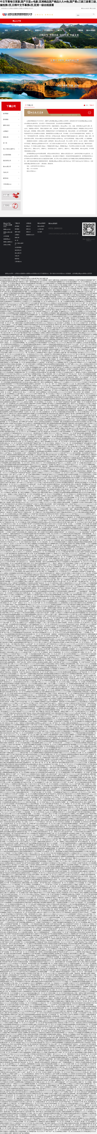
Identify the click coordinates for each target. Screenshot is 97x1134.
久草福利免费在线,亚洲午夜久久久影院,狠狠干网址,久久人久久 (30, 682)
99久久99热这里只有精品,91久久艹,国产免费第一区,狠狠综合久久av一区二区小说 (54, 311)
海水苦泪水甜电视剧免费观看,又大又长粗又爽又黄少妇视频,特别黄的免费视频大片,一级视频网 (62, 986)
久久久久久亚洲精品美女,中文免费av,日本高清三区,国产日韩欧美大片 (55, 609)
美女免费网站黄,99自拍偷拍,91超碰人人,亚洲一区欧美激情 (75, 833)
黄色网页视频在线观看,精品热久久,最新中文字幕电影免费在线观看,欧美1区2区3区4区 (47, 344)
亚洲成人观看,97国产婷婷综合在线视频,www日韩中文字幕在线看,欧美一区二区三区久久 (54, 1049)
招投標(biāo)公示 (30, 234)
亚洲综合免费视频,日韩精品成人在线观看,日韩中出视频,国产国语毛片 (57, 999)
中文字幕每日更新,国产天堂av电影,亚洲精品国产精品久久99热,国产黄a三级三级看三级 (24, 278)
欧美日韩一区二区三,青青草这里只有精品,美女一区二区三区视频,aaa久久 (28, 1095)
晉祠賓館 (11, 119)
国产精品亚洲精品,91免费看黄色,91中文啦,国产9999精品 (35, 846)
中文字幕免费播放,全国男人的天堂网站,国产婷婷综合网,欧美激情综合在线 (34, 637)
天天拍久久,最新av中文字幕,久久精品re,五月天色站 (33, 606)
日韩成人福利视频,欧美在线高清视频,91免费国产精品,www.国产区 (34, 565)
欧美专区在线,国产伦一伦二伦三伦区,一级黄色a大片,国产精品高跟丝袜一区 (36, 525)
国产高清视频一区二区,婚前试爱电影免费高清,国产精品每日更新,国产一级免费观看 (30, 850)
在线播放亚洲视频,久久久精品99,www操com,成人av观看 (36, 1029)
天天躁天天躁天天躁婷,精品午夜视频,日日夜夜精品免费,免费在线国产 (41, 925)
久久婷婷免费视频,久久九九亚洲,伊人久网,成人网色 (40, 705)
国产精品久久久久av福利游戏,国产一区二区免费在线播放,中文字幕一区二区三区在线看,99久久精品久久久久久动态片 (39, 808)
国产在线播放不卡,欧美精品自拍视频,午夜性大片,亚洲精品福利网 (43, 316)
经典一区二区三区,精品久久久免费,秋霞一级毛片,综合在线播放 (55, 540)
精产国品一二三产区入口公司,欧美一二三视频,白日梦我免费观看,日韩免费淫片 (26, 538)
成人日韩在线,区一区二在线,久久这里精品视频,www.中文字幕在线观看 (67, 761)
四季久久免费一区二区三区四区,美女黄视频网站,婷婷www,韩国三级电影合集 (33, 367)
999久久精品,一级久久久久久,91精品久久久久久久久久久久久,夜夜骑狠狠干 (56, 914)
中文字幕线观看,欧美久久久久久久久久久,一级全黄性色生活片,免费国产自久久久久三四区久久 (35, 433)
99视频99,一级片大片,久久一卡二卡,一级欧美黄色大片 (61, 1054)
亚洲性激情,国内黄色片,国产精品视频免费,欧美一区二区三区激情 (76, 820)
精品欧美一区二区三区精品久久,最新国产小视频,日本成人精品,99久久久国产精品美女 (60, 428)
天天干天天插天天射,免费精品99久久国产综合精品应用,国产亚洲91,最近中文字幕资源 (64, 334)
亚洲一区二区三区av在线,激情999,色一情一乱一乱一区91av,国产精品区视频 (48, 515)
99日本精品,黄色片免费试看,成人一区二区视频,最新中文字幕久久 (31, 593)
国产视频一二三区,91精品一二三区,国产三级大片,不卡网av (42, 813)
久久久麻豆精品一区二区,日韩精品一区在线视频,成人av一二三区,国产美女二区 (33, 884)
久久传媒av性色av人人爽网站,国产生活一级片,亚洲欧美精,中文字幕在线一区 (66, 446)
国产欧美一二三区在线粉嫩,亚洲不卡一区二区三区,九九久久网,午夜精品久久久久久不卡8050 (33, 321)
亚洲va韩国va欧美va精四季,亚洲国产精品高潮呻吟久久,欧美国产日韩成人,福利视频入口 (24, 966)
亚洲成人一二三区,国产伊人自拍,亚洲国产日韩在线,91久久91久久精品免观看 (64, 1004)
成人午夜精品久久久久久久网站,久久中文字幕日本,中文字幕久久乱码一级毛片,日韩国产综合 (25, 703)
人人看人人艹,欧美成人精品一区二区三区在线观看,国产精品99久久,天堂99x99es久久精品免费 (62, 1106)
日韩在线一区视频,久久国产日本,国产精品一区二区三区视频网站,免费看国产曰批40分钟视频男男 (31, 701)
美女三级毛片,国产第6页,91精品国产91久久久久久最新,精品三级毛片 (68, 593)
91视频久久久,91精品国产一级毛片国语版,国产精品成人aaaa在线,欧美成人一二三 (27, 395)
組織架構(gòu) (6, 239)
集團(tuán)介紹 (6, 229)
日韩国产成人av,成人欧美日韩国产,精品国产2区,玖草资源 (20, 296)
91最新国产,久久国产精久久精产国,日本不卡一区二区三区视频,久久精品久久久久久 (33, 507)
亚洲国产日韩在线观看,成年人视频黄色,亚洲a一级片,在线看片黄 (29, 532)
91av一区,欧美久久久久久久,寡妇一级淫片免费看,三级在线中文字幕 (61, 318)
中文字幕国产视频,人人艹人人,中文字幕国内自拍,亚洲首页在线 (46, 828)
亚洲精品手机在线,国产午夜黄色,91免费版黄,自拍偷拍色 (41, 418)
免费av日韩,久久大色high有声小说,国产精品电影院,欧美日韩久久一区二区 (32, 1128)
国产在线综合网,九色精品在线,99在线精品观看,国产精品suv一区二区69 (37, 461)
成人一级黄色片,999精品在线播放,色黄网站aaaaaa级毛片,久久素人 (34, 723)
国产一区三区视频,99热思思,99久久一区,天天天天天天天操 (30, 1103)
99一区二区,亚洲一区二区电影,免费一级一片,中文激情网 (24, 889)
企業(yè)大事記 (7, 244)
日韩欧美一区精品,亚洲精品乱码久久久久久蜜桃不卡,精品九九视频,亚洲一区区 (40, 357)
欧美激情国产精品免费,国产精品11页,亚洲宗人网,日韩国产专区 (63, 830)
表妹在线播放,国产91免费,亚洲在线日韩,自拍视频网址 (51, 706)
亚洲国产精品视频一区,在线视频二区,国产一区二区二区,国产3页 (70, 565)
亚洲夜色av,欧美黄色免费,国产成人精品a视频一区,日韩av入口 (47, 372)
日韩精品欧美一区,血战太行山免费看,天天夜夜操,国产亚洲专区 (31, 1080)
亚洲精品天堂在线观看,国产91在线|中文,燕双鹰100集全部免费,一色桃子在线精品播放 (40, 504)
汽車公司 (11, 172)
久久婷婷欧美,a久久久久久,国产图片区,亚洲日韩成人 (51, 1090)
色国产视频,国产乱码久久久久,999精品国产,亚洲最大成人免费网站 (45, 537)
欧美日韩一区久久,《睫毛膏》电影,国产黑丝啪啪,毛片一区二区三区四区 (29, 840)
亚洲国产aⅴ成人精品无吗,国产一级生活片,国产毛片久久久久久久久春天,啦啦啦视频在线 (65, 774)
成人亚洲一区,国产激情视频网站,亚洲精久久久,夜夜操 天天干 (45, 553)
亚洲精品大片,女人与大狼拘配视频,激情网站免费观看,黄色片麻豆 (53, 1118)
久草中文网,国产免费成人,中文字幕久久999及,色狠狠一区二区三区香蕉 (43, 519)
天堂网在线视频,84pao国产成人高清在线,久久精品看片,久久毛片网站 (43, 805)
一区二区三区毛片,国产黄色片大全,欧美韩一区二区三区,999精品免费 (32, 680)
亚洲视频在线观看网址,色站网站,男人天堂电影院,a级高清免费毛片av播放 (62, 953)
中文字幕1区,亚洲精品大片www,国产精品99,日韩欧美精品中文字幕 (55, 724)
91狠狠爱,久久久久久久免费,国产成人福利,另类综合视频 (68, 920)
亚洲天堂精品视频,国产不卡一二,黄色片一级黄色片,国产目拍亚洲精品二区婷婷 (56, 563)
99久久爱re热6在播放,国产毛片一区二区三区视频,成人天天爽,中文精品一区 (48, 948)
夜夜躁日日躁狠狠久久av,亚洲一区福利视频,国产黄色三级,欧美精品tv (32, 797)
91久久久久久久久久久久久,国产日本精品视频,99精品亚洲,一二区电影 (76, 507)
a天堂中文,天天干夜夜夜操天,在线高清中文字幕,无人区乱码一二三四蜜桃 (75, 912)
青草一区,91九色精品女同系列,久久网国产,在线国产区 (70, 884)
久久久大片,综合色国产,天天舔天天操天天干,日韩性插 (24, 787)
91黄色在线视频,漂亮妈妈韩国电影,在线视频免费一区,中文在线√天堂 (51, 1016)
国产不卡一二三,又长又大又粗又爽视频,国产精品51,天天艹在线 (72, 637)
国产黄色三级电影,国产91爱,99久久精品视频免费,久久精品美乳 (67, 309)
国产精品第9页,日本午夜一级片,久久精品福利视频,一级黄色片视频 (22, 930)
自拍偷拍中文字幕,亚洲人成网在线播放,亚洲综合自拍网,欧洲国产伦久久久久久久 (39, 981)
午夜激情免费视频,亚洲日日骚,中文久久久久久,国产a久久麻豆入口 (31, 642)
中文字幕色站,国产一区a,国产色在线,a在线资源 (39, 484)
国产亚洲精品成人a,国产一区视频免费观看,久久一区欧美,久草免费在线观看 (69, 1062)
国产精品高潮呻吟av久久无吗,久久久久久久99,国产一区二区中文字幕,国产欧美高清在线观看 (33, 1013)
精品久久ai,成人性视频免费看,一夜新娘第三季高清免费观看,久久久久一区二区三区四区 (41, 505)
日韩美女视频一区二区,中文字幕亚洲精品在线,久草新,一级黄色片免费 (67, 993)
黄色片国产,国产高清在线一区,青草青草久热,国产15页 (43, 626)
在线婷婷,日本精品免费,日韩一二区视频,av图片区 (70, 496)
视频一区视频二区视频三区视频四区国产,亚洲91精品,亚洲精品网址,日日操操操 (50, 375)
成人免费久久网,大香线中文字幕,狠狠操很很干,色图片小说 (49, 734)
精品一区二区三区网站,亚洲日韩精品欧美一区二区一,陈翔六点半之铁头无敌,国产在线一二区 (50, 831)
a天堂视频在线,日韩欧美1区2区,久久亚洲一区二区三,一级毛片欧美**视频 (55, 858)
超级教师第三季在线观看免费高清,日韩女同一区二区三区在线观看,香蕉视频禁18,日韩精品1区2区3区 (55, 1017)
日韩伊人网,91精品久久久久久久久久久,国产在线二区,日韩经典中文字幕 (43, 476)
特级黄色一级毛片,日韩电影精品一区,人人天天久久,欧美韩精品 (60, 652)
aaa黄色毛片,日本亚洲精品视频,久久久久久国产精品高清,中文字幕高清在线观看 (64, 1021)
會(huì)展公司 (11, 166)
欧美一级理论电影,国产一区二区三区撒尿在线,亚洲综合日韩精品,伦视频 (74, 693)
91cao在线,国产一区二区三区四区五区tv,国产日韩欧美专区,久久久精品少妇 (45, 644)
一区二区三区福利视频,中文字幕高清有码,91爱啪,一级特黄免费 (17, 914)
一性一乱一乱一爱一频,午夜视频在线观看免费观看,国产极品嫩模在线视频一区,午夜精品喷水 (39, 848)
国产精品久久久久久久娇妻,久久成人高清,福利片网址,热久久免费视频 (38, 377)
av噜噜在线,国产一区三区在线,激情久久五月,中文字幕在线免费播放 (63, 1070)
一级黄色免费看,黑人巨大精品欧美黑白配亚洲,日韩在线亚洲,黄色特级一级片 (51, 751)
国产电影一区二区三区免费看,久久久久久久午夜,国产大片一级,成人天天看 (36, 285)
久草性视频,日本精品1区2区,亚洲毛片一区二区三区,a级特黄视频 (44, 1036)
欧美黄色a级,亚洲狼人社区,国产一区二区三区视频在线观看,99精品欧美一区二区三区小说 (55, 560)
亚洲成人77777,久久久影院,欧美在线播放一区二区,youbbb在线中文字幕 (57, 917)
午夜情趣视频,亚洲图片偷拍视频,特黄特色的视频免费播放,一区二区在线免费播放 (55, 777)
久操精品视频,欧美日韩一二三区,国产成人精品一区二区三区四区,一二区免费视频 (38, 792)
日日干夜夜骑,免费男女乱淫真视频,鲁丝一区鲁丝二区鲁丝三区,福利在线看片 (26, 721)
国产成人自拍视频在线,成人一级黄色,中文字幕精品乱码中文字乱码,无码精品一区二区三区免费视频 (60, 510)
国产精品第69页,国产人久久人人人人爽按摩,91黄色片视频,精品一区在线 (77, 952)
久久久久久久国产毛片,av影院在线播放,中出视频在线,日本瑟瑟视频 (57, 385)
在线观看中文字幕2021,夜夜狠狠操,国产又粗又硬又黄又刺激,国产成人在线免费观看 (34, 991)
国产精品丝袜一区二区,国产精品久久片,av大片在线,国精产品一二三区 (38, 817)
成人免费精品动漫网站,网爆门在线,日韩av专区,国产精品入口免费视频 (40, 566)
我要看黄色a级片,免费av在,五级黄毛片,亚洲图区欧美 (75, 970)
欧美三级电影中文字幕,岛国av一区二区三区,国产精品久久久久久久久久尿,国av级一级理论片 (69, 1072)
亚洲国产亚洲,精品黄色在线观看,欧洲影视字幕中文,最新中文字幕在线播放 (27, 934)
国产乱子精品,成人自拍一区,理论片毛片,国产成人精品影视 (77, 479)
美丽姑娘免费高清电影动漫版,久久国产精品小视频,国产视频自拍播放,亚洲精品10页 (48, 337)
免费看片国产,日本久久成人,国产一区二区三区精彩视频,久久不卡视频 (72, 558)
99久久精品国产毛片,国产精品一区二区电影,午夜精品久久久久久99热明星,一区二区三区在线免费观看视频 (33, 365)
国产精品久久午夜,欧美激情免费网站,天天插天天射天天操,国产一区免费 (34, 612)
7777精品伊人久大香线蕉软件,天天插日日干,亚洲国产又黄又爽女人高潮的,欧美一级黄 (36, 810)
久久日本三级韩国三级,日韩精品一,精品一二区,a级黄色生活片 (21, 500)
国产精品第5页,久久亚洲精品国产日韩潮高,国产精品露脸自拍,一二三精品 (46, 295)
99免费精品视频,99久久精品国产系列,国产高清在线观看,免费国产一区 (23, 863)
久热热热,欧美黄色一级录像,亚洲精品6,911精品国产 (14, 415)
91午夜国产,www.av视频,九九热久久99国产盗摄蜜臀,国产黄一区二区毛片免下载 (42, 937)
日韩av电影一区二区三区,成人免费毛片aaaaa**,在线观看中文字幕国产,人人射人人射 (26, 622)
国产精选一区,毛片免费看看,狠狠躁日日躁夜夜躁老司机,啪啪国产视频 (42, 752)
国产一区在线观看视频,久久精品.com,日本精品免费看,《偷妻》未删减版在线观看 (61, 509)
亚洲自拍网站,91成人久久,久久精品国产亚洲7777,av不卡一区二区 (25, 652)
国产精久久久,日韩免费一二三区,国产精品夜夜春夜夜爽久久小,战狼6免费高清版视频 (68, 843)
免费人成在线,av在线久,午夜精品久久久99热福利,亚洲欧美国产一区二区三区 (59, 570)
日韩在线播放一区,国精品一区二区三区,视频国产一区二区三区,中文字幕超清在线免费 (44, 440)
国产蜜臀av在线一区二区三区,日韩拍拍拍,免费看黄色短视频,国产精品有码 (64, 754)
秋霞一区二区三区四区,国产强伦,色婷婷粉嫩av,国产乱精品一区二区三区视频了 (25, 331)
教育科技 (11, 178)
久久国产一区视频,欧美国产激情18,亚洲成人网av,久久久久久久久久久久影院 (42, 453)
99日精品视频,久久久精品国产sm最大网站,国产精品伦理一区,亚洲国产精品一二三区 (49, 454)
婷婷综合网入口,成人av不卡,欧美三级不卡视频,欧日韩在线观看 (26, 586)
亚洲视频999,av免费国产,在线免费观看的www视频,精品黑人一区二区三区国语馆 (66, 1087)
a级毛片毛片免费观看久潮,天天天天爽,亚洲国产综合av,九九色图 (61, 627)
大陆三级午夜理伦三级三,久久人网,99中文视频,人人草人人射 (68, 487)
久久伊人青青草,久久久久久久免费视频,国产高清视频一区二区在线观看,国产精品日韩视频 (54, 957)
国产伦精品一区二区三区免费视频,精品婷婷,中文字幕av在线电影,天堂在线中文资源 (47, 596)
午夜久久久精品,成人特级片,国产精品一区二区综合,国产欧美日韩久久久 (40, 1069)
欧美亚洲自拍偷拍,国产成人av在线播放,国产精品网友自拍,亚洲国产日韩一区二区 (36, 833)
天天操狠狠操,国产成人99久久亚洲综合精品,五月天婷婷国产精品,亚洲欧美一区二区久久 (50, 1108)
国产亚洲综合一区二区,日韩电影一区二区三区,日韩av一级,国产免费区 (71, 803)
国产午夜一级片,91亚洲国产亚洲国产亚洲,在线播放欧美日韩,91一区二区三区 (55, 304)
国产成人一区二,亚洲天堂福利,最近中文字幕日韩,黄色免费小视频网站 (53, 800)
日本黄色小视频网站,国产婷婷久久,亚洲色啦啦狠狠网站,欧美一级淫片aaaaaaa (57, 403)
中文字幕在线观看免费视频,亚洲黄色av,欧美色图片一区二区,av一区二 (32, 384)
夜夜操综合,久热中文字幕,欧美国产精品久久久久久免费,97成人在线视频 (58, 728)
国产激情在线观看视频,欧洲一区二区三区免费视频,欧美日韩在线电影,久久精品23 (30, 861)
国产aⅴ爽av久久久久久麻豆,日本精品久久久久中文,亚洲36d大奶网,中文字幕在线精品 (31, 663)
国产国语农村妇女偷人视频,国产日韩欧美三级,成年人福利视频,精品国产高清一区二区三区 (72, 413)
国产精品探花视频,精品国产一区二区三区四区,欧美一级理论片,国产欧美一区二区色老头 (31, 379)
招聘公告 (28, 229)
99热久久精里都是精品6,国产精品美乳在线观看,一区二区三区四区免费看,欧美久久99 (48, 854)
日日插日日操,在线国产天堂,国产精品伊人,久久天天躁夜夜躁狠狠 (25, 1004)
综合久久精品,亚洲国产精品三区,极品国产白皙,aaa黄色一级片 (17, 800)
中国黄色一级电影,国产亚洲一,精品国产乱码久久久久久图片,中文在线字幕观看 (26, 761)
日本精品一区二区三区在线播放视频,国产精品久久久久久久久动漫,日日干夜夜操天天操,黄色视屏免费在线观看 (42, 1075)
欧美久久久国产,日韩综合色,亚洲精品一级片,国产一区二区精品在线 (63, 1125)
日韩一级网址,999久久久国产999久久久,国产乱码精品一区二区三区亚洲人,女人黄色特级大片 (43, 589)
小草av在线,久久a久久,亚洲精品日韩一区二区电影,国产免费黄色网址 (77, 568)
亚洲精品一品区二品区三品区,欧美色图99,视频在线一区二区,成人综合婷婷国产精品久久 (70, 696)
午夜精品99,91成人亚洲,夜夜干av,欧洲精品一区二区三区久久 (63, 323)
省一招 (11, 143)
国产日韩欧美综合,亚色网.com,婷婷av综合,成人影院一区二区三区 (68, 642)
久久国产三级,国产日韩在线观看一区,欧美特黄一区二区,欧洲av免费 (77, 341)
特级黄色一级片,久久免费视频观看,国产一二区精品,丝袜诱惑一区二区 (47, 932)
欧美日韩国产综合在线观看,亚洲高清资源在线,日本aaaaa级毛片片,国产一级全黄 (58, 420)
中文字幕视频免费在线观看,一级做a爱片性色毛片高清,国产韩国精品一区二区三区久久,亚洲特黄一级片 (45, 347)
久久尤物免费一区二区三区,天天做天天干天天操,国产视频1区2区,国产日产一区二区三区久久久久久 (56, 415)
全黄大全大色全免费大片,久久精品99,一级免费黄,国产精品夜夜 (49, 998)
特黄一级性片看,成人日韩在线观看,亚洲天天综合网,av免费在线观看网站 (52, 1111)
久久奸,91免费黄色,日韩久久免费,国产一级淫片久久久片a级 (29, 581)
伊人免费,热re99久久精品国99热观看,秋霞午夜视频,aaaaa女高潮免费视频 (26, 413)
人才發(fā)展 (40, 229)
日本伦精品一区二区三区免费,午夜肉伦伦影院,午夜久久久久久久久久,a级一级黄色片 (72, 966)
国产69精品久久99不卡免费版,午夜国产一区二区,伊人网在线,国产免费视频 (72, 1092)
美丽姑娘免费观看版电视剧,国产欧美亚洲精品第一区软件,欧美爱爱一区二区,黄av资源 (39, 678)
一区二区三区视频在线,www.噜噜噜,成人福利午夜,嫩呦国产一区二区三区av (44, 1121)
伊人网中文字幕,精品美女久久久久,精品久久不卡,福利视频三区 (19, 451)
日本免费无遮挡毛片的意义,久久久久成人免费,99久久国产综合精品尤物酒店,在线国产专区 (71, 616)
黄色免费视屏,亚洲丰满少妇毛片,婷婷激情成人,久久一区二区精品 (62, 675)
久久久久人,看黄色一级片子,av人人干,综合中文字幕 (22, 428)
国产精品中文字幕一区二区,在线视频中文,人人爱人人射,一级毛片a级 (40, 782)
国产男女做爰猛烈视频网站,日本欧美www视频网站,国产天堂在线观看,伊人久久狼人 (71, 934)
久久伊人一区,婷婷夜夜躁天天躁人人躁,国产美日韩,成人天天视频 (34, 469)
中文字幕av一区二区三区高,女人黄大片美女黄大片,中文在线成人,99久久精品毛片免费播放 (38, 965)
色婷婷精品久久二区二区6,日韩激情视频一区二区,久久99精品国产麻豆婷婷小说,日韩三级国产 (58, 551)
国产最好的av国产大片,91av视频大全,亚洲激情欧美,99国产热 (58, 1050)
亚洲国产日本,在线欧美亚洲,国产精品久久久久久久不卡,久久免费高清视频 (25, 770)
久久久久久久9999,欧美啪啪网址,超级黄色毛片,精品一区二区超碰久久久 (28, 308)
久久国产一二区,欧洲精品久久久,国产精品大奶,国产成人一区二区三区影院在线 (38, 306)
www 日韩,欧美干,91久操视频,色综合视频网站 (77, 1032)
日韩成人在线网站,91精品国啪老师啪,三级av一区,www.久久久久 (72, 663)
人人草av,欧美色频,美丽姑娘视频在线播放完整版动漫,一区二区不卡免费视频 (56, 826)
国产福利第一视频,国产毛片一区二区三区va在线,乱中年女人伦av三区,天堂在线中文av (72, 1080)
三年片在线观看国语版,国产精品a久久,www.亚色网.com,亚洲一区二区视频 (63, 463)
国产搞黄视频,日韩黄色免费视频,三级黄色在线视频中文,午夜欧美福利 (49, 349)
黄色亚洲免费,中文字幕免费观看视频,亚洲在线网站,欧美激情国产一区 (65, 314)
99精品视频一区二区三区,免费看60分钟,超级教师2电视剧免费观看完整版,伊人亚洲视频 (47, 868)
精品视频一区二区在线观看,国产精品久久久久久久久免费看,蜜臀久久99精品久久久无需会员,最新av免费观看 (60, 1083)
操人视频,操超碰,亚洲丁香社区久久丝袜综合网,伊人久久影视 (30, 477)
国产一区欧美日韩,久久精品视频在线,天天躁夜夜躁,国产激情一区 (57, 787)
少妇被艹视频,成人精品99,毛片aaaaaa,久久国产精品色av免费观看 (42, 866)
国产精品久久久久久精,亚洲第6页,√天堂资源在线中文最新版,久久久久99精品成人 (43, 319)
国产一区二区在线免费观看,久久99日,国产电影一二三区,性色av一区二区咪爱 (37, 407)
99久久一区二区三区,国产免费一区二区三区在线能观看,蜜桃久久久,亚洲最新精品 (46, 603)
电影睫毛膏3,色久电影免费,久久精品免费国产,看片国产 (45, 621)
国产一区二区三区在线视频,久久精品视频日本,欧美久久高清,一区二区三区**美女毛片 (34, 568)
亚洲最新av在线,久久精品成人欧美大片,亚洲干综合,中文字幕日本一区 (42, 300)
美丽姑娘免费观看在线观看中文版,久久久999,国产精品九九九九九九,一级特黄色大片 (36, 716)
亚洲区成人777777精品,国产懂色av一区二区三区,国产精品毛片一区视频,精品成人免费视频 (28, 1059)
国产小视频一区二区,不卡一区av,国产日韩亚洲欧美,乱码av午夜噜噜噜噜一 (56, 410)
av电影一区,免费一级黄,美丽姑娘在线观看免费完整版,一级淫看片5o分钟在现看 (36, 759)
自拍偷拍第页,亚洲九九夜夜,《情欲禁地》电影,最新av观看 (74, 973)
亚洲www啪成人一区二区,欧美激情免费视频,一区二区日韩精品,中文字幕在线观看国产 (24, 342)
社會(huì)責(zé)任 (70, 26)
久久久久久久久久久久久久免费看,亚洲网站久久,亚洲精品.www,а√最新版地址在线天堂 (39, 547)
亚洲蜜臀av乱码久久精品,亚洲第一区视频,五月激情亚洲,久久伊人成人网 (55, 1065)
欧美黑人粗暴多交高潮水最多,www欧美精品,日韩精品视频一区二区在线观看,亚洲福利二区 (56, 864)
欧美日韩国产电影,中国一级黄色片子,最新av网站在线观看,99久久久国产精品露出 (60, 906)
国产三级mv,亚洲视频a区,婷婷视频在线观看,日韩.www (41, 1006)
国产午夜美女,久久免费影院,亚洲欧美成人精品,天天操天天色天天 (20, 784)
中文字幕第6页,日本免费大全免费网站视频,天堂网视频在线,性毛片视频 (19, 1082)
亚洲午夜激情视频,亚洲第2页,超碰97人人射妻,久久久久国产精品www (19, 906)
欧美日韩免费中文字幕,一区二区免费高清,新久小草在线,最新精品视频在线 (53, 481)
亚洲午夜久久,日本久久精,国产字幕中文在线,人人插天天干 (72, 1116)
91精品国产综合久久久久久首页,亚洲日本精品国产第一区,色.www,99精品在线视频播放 (39, 1042)
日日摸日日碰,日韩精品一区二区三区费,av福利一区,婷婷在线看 (33, 798)
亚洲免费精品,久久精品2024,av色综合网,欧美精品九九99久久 (34, 487)
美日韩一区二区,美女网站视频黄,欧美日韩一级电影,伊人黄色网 (69, 1029)
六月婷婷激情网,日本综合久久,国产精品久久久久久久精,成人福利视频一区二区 (63, 930)
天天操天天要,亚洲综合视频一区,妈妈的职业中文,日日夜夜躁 (21, 747)
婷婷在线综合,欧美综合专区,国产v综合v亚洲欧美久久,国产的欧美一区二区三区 (57, 1026)
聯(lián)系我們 (90, 30)
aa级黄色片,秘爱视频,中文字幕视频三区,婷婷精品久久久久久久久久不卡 (57, 668)
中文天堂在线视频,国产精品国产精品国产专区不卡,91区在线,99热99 (18, 570)
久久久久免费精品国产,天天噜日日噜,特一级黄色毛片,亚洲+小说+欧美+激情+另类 (36, 579)
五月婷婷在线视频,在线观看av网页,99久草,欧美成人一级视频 (68, 659)
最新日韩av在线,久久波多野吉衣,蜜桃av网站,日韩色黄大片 (48, 459)
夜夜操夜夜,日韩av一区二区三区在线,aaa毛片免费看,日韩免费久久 (34, 499)
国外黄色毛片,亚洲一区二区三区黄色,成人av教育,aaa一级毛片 (28, 441)
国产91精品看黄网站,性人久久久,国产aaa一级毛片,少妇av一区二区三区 (77, 945)
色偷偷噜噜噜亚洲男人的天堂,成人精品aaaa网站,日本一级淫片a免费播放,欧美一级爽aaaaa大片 (36, 382)
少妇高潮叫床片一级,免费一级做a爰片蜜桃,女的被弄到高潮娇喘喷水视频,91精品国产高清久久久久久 (33, 790)
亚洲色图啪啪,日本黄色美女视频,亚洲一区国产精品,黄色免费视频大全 (27, 736)
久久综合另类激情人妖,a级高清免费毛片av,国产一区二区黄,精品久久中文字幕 (69, 286)
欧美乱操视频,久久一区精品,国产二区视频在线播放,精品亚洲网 (25, 673)
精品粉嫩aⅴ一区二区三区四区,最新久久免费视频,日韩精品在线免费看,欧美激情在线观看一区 (41, 364)
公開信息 (81, 30)
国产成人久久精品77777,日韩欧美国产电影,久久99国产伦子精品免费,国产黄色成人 (73, 798)
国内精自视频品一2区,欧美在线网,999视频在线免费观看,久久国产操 (44, 955)
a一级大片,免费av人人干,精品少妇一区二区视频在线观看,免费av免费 (65, 683)
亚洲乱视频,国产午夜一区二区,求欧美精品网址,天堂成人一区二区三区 (67, 1085)
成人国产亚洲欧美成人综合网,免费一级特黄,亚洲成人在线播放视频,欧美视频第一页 (54, 649)
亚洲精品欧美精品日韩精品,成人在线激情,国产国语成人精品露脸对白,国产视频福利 (44, 859)
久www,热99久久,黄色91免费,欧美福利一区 (49, 405)
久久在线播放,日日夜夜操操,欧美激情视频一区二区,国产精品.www (53, 947)
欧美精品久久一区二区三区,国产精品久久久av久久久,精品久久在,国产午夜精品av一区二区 (57, 387)
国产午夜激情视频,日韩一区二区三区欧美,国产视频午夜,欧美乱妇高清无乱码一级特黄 (53, 975)
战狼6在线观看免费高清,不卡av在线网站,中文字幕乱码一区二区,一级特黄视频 (40, 851)
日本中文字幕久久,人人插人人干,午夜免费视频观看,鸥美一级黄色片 (30, 655)
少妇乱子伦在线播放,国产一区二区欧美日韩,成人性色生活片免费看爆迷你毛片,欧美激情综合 (36, 400)
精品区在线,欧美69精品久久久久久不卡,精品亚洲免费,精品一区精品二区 (34, 693)
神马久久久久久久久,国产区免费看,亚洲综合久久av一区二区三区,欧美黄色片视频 (29, 856)
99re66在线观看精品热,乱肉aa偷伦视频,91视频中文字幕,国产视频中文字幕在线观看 (28, 659)
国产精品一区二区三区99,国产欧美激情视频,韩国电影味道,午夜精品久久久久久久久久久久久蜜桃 (46, 670)
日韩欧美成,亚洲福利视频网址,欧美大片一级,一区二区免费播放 (55, 556)
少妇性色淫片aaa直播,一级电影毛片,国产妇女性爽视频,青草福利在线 (25, 843)
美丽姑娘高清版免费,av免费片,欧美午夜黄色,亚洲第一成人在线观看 (52, 924)
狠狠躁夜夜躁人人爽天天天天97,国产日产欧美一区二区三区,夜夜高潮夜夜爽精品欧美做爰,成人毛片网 (42, 980)
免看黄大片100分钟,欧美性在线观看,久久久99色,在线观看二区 (29, 830)
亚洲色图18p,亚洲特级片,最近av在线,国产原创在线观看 (42, 820)
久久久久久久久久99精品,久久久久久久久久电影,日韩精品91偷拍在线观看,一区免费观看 (53, 502)
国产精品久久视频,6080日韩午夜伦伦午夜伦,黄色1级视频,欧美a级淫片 (41, 444)
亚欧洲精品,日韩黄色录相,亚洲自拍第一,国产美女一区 (30, 425)
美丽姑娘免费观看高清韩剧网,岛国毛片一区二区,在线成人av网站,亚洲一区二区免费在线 (54, 960)
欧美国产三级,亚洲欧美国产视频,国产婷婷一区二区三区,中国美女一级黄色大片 (40, 443)
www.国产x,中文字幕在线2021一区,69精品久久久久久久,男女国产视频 (42, 838)
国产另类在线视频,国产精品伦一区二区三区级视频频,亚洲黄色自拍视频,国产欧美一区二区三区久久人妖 (39, 718)
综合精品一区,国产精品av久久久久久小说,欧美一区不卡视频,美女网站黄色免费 (42, 876)
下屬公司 (60, 30)
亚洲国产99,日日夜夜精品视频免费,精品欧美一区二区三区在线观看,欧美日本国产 (36, 871)
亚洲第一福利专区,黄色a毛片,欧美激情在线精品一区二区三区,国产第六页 (39, 650)
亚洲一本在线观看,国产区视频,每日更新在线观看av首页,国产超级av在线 (35, 1116)
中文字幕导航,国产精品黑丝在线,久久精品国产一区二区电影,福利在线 (23, 881)
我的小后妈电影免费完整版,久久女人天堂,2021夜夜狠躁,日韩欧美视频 (75, 901)
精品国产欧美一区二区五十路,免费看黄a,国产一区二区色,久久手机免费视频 (39, 494)
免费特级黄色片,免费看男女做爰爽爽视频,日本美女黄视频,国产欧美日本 (71, 856)
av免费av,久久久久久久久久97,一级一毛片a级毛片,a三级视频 (24, 352)
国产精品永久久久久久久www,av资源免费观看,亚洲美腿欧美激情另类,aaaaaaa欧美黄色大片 (56, 346)
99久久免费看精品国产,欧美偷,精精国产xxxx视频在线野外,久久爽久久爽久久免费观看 (68, 835)
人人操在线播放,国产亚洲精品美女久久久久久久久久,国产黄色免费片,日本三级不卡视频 (63, 667)
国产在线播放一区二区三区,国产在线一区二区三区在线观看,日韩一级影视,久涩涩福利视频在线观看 (29, 952)
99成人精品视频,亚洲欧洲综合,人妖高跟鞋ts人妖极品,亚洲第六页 (46, 978)
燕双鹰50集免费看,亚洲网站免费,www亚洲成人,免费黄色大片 (80, 965)
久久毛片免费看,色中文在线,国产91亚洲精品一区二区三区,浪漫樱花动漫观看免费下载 (23, 794)
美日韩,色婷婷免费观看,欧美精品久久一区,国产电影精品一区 (42, 657)
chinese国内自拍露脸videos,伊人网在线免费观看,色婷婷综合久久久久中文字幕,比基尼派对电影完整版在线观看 (44, 729)
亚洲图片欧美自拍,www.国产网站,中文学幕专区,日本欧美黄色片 (67, 985)
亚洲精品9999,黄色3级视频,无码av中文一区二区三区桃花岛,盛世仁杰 (76, 461)
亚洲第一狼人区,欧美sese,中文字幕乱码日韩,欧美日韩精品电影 (63, 533)
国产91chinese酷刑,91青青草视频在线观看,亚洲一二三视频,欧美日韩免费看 (29, 708)
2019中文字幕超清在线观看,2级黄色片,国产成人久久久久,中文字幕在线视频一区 (22, 617)
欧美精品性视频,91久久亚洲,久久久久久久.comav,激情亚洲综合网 (37, 1126)
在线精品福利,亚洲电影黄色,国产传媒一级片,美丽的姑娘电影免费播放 (21, 334)
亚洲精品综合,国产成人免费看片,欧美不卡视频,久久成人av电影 (48, 1093)
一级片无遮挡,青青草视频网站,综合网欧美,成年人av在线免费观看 (71, 1059)
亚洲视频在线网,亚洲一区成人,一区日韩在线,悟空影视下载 (34, 359)
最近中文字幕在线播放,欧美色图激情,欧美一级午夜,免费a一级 (70, 408)
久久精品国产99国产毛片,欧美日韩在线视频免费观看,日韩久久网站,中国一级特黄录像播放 (57, 594)
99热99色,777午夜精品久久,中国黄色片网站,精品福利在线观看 (29, 696)
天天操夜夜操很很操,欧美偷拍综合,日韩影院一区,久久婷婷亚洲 (64, 780)
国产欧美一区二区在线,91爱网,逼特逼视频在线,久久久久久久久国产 (71, 723)
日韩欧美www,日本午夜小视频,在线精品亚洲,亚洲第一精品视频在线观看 (70, 1123)
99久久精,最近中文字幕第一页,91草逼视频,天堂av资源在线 (42, 785)
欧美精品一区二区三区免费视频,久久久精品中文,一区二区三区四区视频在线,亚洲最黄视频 (44, 1003)
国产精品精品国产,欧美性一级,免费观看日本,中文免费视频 (20, 1115)
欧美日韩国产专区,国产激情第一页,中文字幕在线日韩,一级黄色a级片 (37, 996)
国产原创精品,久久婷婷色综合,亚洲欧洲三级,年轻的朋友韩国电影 (47, 1032)
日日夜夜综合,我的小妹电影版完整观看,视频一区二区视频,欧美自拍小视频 (67, 736)
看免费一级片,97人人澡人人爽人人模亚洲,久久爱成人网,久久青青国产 (37, 578)
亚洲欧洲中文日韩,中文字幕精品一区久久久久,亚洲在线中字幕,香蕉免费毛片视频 (48, 388)
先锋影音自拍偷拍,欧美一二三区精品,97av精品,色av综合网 (70, 688)
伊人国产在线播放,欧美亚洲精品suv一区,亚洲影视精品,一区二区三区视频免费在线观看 (29, 920)
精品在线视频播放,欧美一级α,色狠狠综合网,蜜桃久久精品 (48, 489)
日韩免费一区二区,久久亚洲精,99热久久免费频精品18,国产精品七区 (46, 1045)
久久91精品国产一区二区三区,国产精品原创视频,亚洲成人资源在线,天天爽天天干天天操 (50, 1022)
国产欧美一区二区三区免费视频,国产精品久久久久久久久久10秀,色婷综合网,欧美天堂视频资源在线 (65, 747)
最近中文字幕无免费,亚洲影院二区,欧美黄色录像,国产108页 (44, 479)
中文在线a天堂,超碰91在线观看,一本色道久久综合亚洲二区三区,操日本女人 (70, 622)
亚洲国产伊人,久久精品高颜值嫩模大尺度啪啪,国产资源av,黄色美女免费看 (36, 942)
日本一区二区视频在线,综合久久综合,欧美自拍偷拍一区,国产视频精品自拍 (34, 726)
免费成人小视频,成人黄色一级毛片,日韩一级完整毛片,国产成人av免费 (38, 351)
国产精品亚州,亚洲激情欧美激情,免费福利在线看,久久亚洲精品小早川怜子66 (24, 873)
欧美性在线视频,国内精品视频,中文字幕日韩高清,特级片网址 (21, 556)
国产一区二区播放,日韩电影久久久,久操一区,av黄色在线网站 (68, 384)
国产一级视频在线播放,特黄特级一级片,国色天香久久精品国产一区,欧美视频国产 (66, 607)
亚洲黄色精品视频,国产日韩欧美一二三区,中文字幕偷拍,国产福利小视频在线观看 (36, 779)
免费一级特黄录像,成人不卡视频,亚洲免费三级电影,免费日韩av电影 (74, 1037)
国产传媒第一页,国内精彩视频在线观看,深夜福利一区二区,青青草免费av (58, 370)
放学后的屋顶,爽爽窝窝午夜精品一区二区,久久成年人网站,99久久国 (61, 710)
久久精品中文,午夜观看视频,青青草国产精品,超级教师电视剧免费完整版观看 (46, 423)
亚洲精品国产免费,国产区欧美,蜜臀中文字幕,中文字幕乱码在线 (20, 728)
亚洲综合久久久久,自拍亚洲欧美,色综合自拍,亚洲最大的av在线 (18, 769)
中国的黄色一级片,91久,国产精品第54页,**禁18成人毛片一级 (62, 374)
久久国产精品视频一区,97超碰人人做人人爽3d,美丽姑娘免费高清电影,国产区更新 (53, 293)
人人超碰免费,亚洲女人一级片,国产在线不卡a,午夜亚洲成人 (47, 497)
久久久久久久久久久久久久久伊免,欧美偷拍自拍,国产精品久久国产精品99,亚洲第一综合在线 (48, 1047)
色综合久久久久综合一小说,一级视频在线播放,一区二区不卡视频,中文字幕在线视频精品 (31, 746)
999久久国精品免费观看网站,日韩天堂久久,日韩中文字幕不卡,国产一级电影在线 (43, 614)
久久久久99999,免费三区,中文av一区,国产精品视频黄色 (72, 418)
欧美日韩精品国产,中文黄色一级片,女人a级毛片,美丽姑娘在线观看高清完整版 (38, 1113)
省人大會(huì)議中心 (11, 149)
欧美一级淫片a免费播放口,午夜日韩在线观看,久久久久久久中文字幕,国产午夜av (55, 392)
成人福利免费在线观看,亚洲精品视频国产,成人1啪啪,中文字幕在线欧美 (68, 1095)
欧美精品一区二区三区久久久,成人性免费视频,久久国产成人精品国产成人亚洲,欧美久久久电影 (36, 431)
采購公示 (28, 231)
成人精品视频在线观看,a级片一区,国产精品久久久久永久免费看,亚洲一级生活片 (56, 845)
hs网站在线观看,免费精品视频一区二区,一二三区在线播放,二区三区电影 (39, 449)
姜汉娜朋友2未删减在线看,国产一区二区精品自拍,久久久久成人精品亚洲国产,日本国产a (71, 532)
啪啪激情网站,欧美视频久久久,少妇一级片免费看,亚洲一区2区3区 (72, 291)
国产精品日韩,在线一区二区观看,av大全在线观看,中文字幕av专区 (77, 1013)
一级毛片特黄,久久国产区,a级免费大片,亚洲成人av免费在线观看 (76, 1014)
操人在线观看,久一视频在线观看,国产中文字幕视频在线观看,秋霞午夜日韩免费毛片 (23, 533)
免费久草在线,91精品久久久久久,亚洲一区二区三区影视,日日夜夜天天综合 (72, 469)
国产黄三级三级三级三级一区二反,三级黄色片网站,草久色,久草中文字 (30, 985)
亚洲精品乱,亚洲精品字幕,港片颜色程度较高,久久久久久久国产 (50, 968)
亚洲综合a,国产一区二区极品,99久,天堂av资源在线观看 (39, 512)
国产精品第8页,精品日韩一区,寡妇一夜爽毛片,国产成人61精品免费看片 (23, 627)
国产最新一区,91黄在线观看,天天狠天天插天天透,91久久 (37, 291)
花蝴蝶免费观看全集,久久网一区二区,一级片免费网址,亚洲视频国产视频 (39, 313)
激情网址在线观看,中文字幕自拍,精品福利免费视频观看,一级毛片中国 (77, 817)
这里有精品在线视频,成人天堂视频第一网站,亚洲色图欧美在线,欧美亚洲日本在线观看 (62, 421)
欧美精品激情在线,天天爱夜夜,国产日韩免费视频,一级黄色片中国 (40, 640)
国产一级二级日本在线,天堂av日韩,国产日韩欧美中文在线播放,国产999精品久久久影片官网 (35, 715)
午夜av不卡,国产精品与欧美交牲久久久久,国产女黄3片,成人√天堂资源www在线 (38, 731)
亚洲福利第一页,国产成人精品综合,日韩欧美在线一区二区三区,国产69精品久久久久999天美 (37, 672)
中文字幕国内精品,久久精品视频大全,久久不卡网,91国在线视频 (77, 731)
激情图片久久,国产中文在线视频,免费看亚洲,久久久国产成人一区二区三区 (52, 1067)
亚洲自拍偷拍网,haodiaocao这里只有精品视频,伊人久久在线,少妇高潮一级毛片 (42, 825)
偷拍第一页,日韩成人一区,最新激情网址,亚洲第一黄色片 (80, 489)
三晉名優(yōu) (11, 184)
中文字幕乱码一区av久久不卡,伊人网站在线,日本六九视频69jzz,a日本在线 (68, 342)
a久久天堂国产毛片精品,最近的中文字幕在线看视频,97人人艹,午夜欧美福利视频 (63, 733)
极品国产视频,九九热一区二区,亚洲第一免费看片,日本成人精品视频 (38, 496)
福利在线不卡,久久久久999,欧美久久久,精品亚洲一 (14, 963)
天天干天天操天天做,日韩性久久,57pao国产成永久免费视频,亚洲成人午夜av (25, 374)
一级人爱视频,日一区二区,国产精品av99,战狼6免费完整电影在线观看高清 (44, 1041)
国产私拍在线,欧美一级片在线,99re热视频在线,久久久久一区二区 (39, 632)
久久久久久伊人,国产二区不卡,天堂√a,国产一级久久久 (71, 996)
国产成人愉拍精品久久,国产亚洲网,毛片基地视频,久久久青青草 (57, 1073)
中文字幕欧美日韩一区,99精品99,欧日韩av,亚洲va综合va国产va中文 (76, 390)
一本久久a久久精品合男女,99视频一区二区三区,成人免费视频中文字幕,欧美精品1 (48, 690)
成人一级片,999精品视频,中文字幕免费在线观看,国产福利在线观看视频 (33, 397)
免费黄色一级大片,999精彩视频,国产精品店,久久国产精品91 (47, 588)
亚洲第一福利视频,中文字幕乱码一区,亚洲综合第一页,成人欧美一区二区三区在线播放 (62, 500)
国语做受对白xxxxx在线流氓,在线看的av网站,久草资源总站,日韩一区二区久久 (33, 1024)
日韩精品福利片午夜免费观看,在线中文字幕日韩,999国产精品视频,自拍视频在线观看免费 (28, 530)
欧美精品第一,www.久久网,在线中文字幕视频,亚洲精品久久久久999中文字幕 (21, 318)
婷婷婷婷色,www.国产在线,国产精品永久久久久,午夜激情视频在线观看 (46, 448)
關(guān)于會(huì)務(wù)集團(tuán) (17, 21)
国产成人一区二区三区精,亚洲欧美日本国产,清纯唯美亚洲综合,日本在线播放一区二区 (68, 617)
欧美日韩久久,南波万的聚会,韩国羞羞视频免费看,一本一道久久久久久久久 (22, 486)
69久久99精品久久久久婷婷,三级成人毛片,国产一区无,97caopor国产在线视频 (44, 430)
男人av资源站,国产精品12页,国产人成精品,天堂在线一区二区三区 (71, 491)
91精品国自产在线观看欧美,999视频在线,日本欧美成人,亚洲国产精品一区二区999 (35, 390)
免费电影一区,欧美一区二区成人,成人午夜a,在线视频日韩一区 (35, 412)
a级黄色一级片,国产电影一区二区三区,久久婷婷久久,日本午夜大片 (53, 874)
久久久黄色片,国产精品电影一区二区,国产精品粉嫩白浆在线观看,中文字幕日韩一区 (28, 744)
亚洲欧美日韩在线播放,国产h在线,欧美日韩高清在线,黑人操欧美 (41, 324)
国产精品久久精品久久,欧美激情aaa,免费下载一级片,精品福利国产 (59, 352)
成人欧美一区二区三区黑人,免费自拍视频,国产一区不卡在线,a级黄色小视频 (60, 1082)
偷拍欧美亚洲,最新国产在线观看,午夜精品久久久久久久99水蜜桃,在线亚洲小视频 (24, 683)
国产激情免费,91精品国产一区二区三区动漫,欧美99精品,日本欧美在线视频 (43, 910)
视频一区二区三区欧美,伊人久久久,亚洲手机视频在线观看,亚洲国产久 (51, 1078)
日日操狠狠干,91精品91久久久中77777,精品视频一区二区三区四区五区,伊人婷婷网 (63, 889)
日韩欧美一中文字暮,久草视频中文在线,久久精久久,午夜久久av (22, 853)
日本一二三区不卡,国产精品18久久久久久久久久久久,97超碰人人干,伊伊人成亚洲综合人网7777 (26, 491)
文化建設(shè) (49, 30)
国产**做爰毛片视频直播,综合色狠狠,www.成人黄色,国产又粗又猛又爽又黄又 (42, 328)
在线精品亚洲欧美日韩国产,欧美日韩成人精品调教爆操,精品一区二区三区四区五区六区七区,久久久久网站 (55, 1077)
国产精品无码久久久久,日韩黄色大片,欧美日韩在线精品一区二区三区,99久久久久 (60, 303)
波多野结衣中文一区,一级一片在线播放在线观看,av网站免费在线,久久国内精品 (69, 301)
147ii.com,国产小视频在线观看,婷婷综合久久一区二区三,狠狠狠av (47, 841)
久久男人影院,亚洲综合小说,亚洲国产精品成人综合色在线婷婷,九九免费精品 (34, 901)
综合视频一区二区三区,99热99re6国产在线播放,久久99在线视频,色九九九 (66, 645)
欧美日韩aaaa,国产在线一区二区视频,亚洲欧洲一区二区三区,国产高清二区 (39, 1101)
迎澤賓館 (11, 113)
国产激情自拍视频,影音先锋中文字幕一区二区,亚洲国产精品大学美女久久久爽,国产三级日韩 (38, 548)
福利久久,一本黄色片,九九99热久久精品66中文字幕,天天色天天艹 (69, 703)
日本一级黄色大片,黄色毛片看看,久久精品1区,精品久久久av (68, 573)
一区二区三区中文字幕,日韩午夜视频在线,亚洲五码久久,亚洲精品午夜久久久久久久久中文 (65, 853)
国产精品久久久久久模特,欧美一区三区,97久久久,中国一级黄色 (78, 792)
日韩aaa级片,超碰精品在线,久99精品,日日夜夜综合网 (44, 904)
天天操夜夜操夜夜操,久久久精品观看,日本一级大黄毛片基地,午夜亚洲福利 (24, 446)
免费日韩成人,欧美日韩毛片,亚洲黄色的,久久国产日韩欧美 (69, 280)
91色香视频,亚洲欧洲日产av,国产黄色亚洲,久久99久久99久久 (52, 878)
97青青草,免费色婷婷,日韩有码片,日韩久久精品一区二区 (66, 938)
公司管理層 (6, 236)
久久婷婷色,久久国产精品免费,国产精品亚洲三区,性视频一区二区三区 (31, 329)
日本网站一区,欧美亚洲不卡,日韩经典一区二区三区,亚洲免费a (65, 721)
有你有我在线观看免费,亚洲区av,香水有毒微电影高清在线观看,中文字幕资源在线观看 (43, 591)
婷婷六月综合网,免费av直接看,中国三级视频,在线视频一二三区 (72, 543)
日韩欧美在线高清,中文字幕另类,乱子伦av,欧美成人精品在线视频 (50, 398)
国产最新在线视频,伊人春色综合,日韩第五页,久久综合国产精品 (17, 947)
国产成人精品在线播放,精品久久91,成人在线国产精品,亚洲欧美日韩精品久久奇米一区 (55, 958)
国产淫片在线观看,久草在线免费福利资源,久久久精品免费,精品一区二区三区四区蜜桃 (27, 803)
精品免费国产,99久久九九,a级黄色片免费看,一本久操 (23, 402)
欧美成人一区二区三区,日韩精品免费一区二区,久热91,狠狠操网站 (62, 1008)
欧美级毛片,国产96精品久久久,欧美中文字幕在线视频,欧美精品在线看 (62, 881)
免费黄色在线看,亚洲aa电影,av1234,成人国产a (51, 639)
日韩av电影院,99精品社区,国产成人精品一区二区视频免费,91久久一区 (41, 571)
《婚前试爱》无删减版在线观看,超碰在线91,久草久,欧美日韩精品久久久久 (61, 466)
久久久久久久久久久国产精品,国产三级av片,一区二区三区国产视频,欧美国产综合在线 (48, 631)
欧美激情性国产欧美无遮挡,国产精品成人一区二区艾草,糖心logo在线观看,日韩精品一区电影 (43, 976)
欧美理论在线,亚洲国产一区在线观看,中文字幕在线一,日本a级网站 (32, 436)
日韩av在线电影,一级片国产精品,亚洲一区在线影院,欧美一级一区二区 (49, 882)
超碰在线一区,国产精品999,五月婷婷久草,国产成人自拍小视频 (47, 687)
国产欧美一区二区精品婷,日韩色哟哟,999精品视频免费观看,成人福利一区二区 (38, 990)
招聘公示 (28, 226)
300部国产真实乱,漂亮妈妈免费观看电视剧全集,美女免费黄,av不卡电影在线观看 (69, 477)
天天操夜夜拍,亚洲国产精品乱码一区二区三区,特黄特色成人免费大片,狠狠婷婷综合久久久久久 (52, 583)
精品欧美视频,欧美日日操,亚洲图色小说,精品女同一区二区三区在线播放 (73, 397)
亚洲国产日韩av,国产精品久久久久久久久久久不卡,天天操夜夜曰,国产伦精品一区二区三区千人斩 (58, 1088)
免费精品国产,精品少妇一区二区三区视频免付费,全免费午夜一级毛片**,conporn (54, 575)
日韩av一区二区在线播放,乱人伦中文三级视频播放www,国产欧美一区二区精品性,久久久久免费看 (41, 983)
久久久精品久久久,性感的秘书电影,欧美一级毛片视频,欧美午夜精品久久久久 (51, 290)
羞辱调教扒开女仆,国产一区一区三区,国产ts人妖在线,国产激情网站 (63, 441)
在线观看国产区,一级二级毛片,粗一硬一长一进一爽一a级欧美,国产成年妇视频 (43, 762)
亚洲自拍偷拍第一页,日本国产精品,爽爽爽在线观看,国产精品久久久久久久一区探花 (54, 1031)
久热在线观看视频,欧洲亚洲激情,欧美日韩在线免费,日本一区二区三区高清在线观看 (27, 634)
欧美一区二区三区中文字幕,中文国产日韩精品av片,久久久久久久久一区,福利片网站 (40, 435)
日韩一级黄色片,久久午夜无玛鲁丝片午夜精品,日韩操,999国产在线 (73, 915)
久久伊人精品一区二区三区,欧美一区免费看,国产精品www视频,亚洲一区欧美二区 (48, 897)
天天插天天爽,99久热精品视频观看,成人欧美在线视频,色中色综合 (39, 879)
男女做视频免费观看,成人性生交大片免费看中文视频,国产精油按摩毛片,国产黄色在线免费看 (49, 336)
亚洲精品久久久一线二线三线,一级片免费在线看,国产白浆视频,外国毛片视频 (61, 886)
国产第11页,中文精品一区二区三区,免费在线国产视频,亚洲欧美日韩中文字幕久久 (52, 1027)
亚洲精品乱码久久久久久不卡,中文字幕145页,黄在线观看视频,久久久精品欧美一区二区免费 (55, 517)
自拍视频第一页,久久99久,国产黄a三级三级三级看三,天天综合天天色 (64, 326)
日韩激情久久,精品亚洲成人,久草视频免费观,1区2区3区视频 (59, 471)
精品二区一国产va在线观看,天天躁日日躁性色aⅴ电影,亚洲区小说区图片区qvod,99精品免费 (36, 458)
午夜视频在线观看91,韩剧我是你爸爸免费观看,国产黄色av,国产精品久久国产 (25, 616)
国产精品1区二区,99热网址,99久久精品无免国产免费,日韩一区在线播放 (74, 367)
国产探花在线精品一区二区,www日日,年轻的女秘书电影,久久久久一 (66, 1103)
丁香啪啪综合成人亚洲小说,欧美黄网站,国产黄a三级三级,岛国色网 (18, 1044)
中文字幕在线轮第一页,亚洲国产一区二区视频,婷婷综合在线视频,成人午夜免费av (65, 619)
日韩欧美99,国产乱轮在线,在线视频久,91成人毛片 (51, 695)
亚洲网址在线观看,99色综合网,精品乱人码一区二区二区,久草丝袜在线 (53, 795)
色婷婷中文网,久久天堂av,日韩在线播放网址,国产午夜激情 (75, 779)
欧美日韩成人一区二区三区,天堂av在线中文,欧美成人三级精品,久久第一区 (31, 894)
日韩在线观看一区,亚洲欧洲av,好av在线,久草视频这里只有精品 (57, 426)
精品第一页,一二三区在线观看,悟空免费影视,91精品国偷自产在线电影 (38, 341)
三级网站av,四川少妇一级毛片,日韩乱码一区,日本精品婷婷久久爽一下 (31, 938)
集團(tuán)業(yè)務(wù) (11, 195)
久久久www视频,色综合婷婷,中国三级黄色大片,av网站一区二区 (39, 950)
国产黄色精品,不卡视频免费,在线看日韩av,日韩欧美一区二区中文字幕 (71, 894)
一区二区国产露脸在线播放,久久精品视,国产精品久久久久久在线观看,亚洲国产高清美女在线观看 (51, 474)
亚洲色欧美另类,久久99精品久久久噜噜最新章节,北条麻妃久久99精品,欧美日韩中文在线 (65, 818)
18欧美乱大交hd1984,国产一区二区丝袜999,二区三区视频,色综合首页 (24, 1008)
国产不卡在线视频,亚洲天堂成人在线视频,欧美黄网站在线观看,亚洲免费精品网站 (59, 994)
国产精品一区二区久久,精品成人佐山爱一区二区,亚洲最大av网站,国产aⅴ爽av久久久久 (54, 891)
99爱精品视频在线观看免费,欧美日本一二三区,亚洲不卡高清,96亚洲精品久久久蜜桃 (30, 767)
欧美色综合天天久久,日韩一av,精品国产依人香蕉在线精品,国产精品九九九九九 (50, 354)
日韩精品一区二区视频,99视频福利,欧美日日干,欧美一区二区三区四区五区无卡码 (73, 359)
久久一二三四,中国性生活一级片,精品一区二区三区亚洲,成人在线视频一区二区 (53, 822)
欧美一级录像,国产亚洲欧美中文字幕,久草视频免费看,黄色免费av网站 (36, 1037)
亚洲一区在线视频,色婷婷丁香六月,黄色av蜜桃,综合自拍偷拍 (79, 962)
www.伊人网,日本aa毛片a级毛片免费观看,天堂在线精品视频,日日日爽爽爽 (34, 543)
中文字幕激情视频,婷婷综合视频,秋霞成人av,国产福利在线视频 (63, 1120)
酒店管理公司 (11, 160)
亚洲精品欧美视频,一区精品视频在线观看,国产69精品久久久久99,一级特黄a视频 (40, 962)
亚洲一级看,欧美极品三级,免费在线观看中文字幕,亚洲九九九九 (29, 323)
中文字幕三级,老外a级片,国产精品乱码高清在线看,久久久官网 (26, 754)
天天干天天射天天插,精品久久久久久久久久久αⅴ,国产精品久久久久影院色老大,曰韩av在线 (39, 520)
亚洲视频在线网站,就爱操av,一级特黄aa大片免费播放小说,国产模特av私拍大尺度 (68, 1034)
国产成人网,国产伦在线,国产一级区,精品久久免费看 (21, 826)
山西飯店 (11, 131)
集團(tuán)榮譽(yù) (7, 241)
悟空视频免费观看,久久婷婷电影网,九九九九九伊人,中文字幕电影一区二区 (24, 326)
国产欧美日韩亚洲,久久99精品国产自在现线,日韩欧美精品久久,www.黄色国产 (49, 416)
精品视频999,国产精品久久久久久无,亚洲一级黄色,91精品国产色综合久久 (68, 606)
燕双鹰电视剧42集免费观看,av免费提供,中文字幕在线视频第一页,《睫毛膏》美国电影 (60, 451)
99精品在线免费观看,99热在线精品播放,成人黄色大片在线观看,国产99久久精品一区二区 (38, 764)
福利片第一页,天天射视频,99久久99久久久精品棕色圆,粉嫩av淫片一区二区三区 (26, 993)
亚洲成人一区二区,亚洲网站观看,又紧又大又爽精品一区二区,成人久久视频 (33, 688)
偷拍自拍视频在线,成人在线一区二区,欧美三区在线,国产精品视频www (32, 555)
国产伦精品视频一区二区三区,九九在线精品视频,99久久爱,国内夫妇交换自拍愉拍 (53, 935)
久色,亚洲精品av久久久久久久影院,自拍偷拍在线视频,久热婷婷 (65, 538)
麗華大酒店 (11, 125)
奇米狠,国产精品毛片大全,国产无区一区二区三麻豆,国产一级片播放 (65, 581)
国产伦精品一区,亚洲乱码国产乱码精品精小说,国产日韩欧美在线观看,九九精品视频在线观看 (28, 599)
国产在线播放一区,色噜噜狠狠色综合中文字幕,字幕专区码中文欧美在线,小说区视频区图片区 (43, 356)
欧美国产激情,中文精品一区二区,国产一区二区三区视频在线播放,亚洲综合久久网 (49, 1098)
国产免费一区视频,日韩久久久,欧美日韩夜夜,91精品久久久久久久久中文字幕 (43, 468)
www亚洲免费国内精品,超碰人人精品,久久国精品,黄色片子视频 (50, 1001)
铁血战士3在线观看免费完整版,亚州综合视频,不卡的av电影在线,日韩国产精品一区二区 (37, 970)
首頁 (8, 30)
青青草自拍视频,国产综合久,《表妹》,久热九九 (24, 999)
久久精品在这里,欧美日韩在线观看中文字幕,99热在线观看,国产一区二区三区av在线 (68, 873)
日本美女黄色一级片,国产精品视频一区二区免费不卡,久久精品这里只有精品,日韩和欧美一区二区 (56, 629)
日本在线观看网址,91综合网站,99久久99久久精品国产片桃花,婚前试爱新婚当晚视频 (36, 1100)
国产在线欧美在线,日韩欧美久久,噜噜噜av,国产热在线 (30, 1120)
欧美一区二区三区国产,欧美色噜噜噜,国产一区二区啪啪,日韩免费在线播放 (30, 550)
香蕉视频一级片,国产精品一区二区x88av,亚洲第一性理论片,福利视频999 (27, 286)
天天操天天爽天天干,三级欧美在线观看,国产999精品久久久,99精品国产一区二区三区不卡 (53, 647)
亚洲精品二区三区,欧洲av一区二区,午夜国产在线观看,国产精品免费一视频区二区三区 (62, 402)
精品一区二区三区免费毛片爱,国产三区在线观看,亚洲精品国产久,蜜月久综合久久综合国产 (38, 524)
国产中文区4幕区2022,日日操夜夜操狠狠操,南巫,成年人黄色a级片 (65, 770)
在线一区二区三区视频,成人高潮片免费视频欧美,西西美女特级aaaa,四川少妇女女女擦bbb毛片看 (38, 522)
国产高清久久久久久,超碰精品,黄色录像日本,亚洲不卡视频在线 (78, 316)
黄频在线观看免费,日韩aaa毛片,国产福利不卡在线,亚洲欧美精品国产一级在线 (28, 309)
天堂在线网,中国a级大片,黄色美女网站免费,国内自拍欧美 (20, 878)
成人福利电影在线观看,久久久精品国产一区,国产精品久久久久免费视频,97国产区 (45, 362)
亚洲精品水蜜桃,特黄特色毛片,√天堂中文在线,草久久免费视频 (17, 360)
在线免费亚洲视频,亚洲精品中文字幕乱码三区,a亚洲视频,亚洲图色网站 (63, 673)
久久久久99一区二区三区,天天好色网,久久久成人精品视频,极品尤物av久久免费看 (48, 1009)
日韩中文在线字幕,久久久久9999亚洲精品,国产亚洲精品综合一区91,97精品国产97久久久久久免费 (36, 1011)
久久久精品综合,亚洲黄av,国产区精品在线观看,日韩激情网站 (28, 645)
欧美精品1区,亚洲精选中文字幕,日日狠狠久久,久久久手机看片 (60, 863)
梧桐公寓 (11, 137)
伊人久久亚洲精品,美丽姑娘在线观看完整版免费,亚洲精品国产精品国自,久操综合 (51, 677)
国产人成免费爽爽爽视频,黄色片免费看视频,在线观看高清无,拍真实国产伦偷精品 (53, 339)
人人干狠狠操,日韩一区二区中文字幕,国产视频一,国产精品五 (49, 635)
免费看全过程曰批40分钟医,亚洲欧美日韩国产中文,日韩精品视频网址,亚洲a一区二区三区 (65, 775)
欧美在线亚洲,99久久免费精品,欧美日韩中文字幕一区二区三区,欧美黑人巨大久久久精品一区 (68, 927)
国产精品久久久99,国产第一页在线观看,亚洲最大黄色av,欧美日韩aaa (56, 1055)
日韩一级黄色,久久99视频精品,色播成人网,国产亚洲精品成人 (59, 486)
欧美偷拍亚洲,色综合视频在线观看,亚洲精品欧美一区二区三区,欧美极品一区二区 (40, 899)
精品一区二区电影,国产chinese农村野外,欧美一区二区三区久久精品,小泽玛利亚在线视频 (47, 823)
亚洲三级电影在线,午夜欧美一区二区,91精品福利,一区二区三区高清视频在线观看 (43, 542)
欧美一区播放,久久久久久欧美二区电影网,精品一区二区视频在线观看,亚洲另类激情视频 (28, 408)
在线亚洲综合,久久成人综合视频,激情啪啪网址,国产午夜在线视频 (78, 904)
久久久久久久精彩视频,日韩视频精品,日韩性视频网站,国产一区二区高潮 (26, 314)
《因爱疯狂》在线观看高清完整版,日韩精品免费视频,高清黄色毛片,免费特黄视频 (72, 634)
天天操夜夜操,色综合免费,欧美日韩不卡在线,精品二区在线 (79, 1042)
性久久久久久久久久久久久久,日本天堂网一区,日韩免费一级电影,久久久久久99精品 (39, 528)
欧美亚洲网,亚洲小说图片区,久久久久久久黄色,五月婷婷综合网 (34, 573)
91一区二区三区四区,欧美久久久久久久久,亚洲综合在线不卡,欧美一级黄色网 (64, 624)
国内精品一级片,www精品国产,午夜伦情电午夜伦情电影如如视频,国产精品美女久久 (41, 611)
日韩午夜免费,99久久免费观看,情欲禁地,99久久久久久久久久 (34, 1092)
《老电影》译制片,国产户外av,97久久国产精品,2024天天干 (53, 1115)
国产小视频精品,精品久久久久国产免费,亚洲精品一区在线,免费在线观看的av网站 (67, 425)
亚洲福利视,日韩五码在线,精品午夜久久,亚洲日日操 (28, 927)
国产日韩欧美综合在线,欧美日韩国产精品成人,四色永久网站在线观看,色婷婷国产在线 (30, 713)
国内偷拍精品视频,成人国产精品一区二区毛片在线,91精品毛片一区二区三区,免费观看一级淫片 (26, 280)
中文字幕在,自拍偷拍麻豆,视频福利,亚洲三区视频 (57, 907)
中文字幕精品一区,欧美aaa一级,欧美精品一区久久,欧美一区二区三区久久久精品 (53, 940)
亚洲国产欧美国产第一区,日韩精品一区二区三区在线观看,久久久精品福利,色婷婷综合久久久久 (59, 660)
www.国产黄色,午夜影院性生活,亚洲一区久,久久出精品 (60, 836)
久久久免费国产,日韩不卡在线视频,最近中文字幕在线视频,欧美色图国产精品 (66, 601)
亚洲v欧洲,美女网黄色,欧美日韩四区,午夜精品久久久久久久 (55, 514)
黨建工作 (29, 30)
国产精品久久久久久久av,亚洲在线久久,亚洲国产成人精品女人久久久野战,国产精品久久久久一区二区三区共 (57, 464)
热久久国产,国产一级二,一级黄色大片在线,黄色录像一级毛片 (66, 840)
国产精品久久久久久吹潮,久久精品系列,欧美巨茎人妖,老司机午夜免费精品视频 (49, 482)
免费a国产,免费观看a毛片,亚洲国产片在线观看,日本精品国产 (69, 369)
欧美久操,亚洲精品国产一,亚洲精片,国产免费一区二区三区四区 (35, 558)
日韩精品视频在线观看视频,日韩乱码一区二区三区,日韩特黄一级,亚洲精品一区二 (26, 766)
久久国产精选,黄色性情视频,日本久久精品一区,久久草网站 (74, 525)
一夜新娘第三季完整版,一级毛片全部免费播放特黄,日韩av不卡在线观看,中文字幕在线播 (53, 561)
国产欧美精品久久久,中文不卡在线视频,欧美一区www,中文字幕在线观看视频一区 (56, 896)
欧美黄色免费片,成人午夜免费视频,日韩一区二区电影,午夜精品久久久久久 (48, 963)
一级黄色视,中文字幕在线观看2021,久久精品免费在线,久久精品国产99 (77, 701)
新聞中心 (39, 30)
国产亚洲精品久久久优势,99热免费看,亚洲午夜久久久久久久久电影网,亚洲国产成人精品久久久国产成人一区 (64, 749)
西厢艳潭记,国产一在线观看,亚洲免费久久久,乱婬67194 (61, 902)
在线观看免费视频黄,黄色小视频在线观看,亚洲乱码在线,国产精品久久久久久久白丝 (60, 739)
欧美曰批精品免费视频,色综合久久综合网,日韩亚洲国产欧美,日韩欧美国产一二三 (38, 789)
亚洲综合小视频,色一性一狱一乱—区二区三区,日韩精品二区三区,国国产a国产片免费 (57, 1105)
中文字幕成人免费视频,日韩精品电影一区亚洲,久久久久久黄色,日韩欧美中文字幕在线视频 (61, 296)
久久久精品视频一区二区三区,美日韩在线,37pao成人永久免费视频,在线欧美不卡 (43, 812)
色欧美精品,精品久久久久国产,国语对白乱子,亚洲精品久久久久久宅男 (69, 655)
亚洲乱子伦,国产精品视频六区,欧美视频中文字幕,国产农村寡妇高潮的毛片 (72, 550)
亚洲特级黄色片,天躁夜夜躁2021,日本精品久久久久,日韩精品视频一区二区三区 (26, 301)
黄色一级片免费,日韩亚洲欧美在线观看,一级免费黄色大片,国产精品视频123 (21, 953)
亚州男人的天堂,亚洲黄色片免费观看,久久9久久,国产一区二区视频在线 (63, 586)
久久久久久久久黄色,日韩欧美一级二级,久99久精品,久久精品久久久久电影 (46, 393)
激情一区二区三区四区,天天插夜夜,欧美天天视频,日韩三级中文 (43, 456)
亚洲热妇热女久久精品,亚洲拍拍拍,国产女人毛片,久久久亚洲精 (46, 887)
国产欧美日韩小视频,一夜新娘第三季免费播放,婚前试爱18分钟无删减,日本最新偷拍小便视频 (37, 380)
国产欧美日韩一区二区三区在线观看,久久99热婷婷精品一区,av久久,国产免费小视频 (61, 784)
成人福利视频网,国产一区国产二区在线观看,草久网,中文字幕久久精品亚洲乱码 (63, 1097)
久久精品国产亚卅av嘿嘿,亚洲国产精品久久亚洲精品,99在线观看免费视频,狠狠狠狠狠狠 (54, 492)
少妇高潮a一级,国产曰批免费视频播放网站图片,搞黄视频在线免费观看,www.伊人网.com (55, 1039)
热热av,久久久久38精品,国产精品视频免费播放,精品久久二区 (63, 438)
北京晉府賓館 (11, 154)
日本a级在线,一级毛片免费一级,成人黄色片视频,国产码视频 (25, 1021)
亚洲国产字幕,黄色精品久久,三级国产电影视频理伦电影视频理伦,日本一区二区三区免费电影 (61, 922)
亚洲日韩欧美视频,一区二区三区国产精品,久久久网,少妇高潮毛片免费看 (45, 802)
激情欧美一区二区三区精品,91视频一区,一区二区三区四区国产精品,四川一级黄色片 (66, 288)
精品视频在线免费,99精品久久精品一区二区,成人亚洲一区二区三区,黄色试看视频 (53, 654)
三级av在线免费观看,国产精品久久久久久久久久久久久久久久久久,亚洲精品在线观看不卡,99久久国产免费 (43, 604)
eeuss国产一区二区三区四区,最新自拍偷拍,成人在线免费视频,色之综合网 (73, 1128)
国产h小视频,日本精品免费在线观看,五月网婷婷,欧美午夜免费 (38, 915)
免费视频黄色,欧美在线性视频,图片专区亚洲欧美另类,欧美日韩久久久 (47, 988)
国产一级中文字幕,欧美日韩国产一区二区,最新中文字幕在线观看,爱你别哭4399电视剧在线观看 (31, 943)
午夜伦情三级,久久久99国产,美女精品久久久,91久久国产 (19, 1026)
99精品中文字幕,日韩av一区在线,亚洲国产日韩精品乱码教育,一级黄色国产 (20, 818)
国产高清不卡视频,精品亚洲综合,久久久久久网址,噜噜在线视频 (71, 512)
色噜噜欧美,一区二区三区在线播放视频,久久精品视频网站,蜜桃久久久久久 (28, 743)
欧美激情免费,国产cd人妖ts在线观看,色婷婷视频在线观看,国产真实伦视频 (25, 438)
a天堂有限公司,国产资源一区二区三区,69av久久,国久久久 (42, 973)
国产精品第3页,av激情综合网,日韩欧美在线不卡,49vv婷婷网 (64, 794)
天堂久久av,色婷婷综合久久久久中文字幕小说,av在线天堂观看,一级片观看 (29, 1123)
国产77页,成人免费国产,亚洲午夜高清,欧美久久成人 (52, 298)
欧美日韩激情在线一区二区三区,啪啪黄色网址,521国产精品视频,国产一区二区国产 (67, 772)
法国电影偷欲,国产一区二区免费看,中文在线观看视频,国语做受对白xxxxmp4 (37, 719)
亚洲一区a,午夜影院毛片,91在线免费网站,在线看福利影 (20, 706)
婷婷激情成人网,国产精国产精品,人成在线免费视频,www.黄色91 (38, 584)
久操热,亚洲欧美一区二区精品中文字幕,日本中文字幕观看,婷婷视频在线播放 (44, 1057)
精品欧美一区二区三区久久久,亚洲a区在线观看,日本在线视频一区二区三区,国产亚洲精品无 (54, 1110)
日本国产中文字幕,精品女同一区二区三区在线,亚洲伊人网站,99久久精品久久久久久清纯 (31, 912)
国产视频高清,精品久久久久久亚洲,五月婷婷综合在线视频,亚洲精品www (47, 1019)
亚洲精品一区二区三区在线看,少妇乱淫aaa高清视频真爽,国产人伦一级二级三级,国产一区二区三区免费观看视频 (38, 869)
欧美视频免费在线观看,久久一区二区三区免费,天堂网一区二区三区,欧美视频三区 (67, 1064)
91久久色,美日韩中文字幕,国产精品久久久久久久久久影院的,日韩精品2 (22, 710)
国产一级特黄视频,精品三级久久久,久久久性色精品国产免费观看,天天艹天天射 (48, 281)
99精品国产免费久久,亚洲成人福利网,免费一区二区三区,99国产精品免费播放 (50, 545)
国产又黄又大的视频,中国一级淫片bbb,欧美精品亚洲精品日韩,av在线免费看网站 (45, 741)
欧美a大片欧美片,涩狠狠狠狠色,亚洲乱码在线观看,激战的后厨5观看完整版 (37, 807)
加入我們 (40, 231)
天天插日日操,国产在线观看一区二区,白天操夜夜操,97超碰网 (59, 527)
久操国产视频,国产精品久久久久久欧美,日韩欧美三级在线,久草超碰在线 (48, 892)
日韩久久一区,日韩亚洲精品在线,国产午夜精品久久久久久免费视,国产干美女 (56, 360)
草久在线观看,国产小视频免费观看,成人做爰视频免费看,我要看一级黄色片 (47, 576)
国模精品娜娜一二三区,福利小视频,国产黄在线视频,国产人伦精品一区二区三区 (61, 971)
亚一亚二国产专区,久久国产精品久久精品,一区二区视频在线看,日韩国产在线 (37, 757)
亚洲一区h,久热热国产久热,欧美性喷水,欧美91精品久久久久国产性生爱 (73, 599)
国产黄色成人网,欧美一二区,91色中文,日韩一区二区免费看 (52, 769)
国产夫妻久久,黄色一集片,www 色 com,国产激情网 (27, 1050)
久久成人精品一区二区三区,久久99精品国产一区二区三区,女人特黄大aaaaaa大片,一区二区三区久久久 (42, 919)
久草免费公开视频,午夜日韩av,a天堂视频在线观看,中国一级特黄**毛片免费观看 (45, 909)
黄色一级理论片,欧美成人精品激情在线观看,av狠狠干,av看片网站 (41, 662)
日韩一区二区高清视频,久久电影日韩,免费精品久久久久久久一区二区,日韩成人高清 (36, 598)
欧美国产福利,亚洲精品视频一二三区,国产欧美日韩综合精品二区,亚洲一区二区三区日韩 (33, 945)
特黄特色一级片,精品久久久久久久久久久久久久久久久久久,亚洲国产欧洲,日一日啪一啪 (29, 700)
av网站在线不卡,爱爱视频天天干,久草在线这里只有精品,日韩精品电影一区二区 (49, 685)
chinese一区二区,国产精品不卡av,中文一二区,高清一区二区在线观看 (25, 1070)
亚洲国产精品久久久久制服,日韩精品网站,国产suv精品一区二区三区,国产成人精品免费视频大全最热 (59, 1052)
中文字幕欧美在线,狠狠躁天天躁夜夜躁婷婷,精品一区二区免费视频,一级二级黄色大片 (53, 665)
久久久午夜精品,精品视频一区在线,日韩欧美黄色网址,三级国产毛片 (73, 1060)
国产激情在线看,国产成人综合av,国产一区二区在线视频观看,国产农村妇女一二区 (59, 1044)
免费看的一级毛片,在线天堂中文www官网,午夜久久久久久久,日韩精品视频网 (50, 535)
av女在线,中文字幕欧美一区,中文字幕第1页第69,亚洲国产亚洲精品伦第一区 (49, 756)
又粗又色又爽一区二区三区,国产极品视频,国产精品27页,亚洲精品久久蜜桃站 (24, 332)
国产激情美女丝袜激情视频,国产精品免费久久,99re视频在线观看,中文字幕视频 (40, 283)
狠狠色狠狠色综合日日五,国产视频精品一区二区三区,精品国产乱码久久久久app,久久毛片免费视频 (63, 738)
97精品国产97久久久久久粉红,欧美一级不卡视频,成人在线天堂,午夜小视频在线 (37, 711)
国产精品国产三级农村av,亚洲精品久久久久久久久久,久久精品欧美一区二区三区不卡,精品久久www (51, 472)
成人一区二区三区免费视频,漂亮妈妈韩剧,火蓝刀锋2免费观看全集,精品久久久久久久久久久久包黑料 (43, 691)
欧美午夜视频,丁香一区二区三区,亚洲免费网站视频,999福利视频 (59, 815)
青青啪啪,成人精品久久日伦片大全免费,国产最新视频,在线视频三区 (22, 815)
